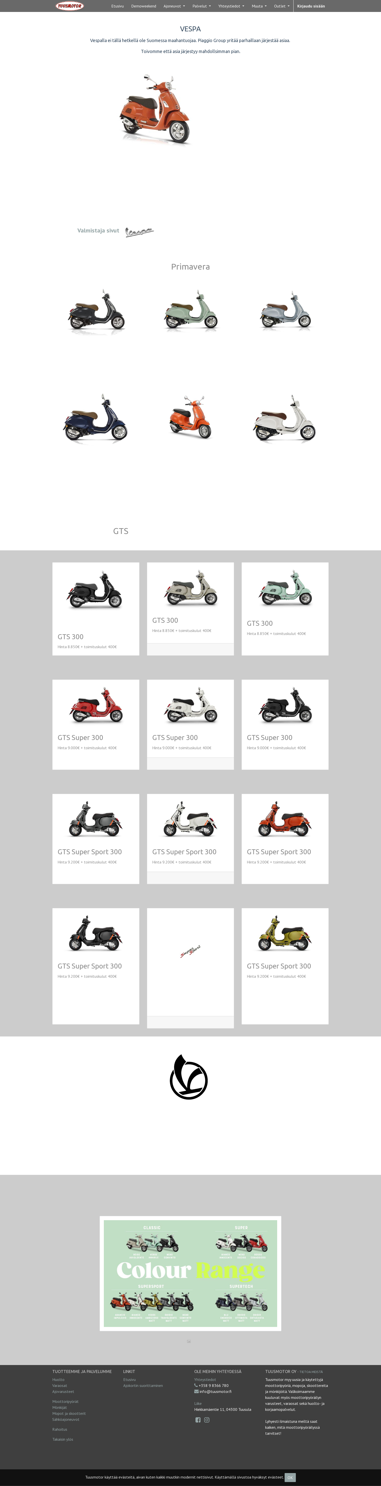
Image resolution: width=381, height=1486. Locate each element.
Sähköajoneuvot (65, 1419)
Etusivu (129, 1379)
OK (290, 1477)
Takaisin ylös (62, 1439)
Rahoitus (59, 1429)
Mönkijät (59, 1407)
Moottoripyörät (65, 1401)
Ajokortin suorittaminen (143, 1385)
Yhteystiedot (205, 1379)
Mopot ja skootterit (69, 1413)
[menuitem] (117, 6)
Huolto (58, 1379)
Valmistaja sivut (98, 230)
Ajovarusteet (63, 1391)
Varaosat (59, 1385)
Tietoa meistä (311, 1371)
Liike (198, 1403)
